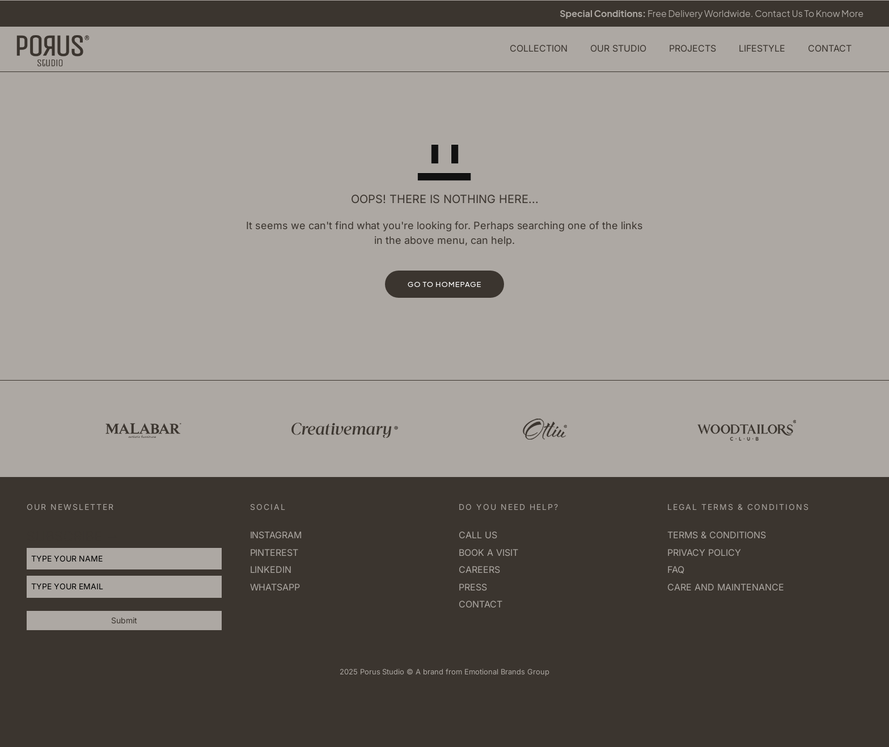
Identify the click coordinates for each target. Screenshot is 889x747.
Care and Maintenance (725, 587)
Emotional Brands (493, 671)
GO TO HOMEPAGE (445, 284)
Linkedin (271, 569)
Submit (124, 620)
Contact (480, 604)
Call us (478, 535)
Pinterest (274, 552)
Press (473, 587)
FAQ (675, 569)
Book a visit (488, 552)
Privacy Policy (704, 552)
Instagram (276, 535)
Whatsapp (275, 587)
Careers (479, 569)
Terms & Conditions (716, 535)
